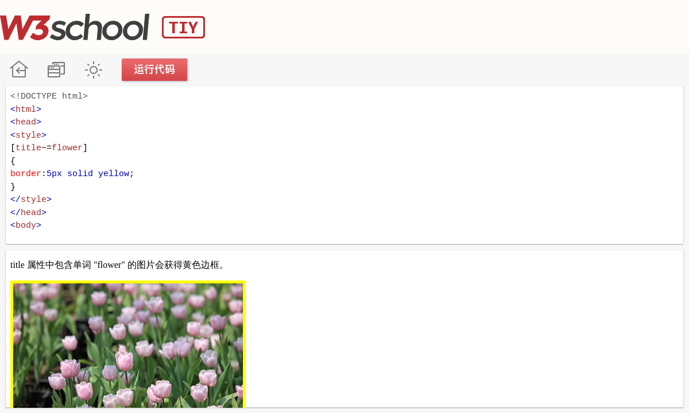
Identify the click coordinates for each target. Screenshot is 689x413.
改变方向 (56, 69)
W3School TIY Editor (102, 27)
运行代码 (155, 69)
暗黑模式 (93, 69)
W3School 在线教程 (18, 69)
